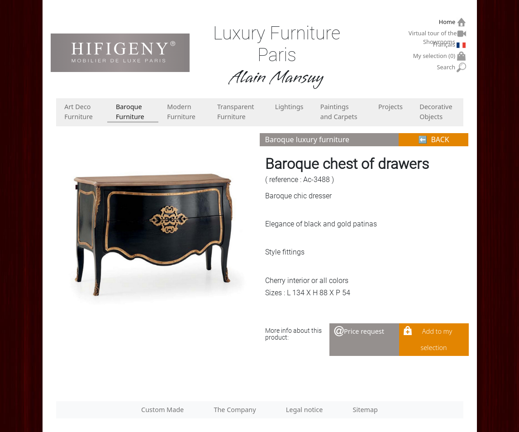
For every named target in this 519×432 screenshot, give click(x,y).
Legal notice (304, 409)
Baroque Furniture (130, 111)
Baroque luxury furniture (307, 139)
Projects (390, 106)
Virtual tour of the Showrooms (433, 34)
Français (445, 44)
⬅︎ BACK (433, 139)
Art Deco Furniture (78, 111)
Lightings (289, 106)
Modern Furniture (181, 111)
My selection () (435, 56)
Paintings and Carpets (338, 111)
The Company (235, 409)
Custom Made (162, 409)
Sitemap (365, 409)
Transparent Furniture (235, 111)
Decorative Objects (435, 111)
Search (447, 67)
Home (448, 22)
